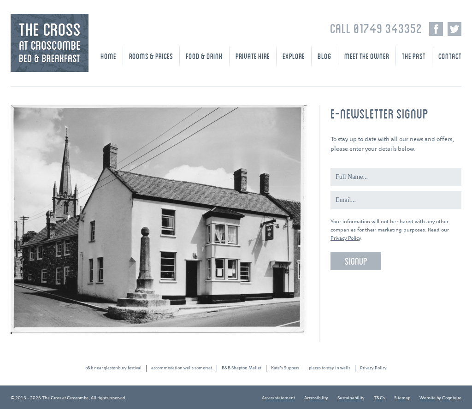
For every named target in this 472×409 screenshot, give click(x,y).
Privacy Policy (345, 238)
